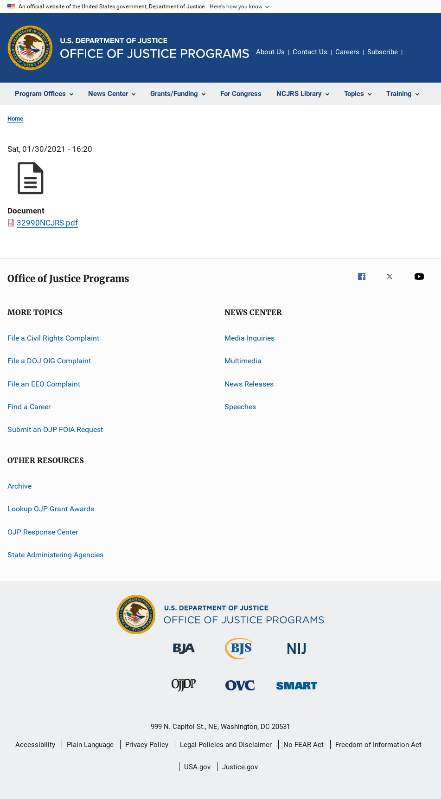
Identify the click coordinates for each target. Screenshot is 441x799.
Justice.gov (240, 767)
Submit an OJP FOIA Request (55, 429)
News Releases (249, 384)
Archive (19, 486)
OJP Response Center (42, 531)
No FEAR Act (303, 745)
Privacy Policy (146, 745)
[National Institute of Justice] (297, 656)
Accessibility (35, 745)
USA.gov (197, 767)
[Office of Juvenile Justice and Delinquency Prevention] (184, 693)
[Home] (154, 48)
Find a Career (29, 406)
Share (417, 58)
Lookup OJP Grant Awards (50, 508)
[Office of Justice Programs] (30, 48)
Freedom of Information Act (378, 745)
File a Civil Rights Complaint (53, 338)
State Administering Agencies (55, 554)
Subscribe (382, 52)
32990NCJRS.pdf (47, 222)
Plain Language (90, 745)
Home (15, 118)
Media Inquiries (249, 338)
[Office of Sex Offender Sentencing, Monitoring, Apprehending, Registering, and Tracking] (296, 691)
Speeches (240, 406)
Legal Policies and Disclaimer (226, 745)
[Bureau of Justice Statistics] (240, 661)
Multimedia (243, 360)
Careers (347, 52)
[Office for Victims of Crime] (240, 692)
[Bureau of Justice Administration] (184, 656)
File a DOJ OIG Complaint (49, 360)
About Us (270, 52)
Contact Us (310, 52)
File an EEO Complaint (43, 384)
